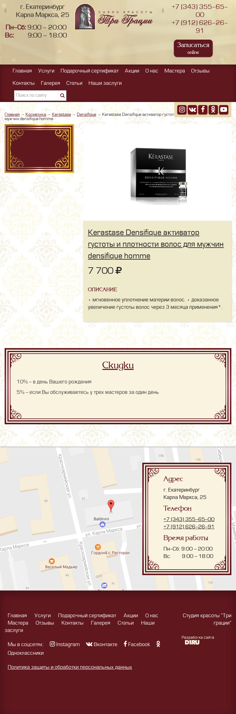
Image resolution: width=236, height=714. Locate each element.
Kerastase (61, 114)
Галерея (50, 83)
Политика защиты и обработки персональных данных (70, 667)
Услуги (46, 71)
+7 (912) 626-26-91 (188, 527)
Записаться (193, 48)
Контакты (24, 83)
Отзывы (200, 71)
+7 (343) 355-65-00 (188, 519)
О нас (151, 71)
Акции (132, 71)
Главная (22, 71)
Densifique (86, 114)
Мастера (174, 71)
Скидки (118, 365)
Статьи (74, 83)
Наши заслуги (105, 83)
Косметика (36, 114)
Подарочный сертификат (90, 71)
